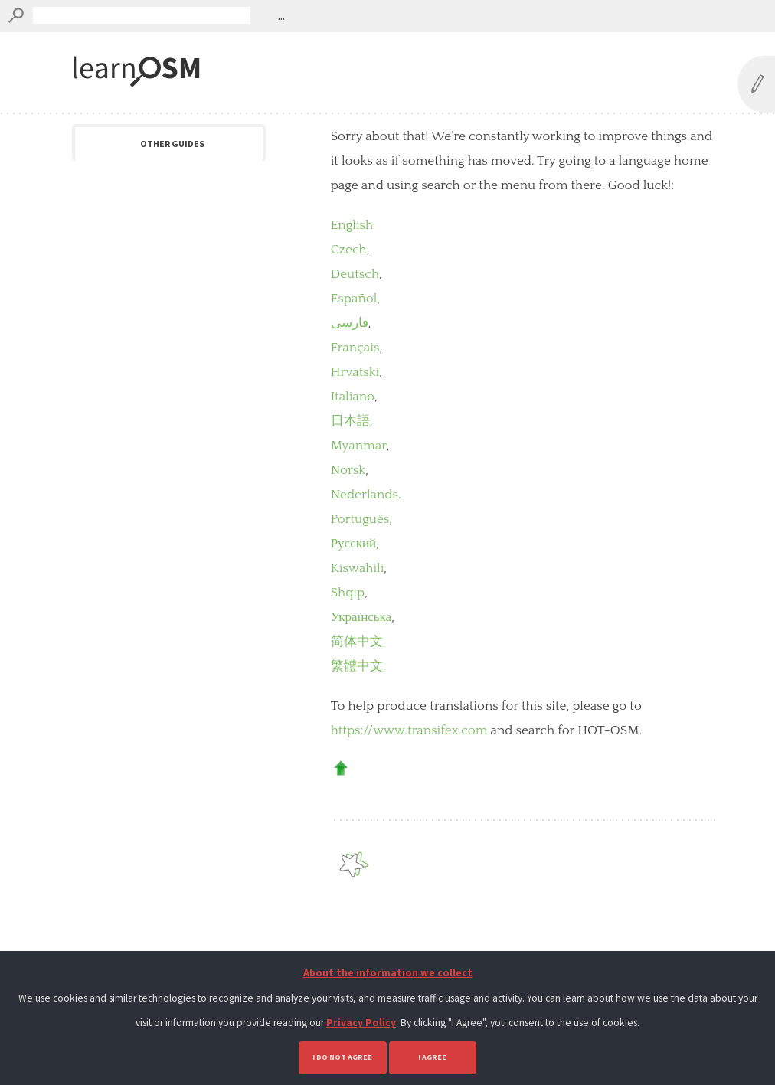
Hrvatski (355, 372)
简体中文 (357, 642)
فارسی (349, 323)
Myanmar (359, 446)
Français (355, 348)
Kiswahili (357, 568)
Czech (349, 250)
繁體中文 (357, 666)
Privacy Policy (361, 1022)
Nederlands (364, 495)
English (352, 225)
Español (354, 299)
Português (360, 519)
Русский (354, 544)
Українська (361, 617)
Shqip (348, 593)
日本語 (350, 421)
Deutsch (355, 274)
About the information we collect (388, 972)
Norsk (348, 470)
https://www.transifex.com (409, 730)
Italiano (352, 397)
